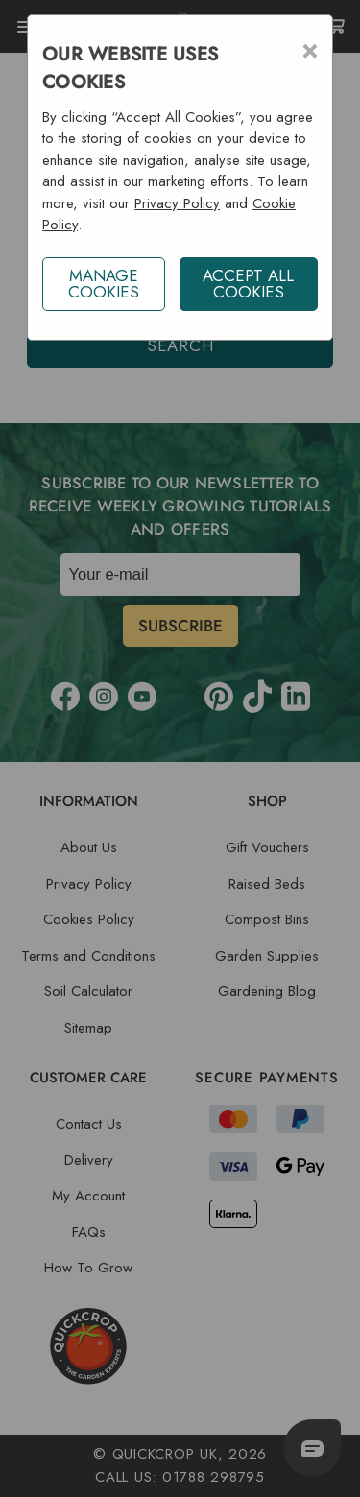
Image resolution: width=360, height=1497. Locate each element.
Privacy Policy (177, 203)
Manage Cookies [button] (103, 283)
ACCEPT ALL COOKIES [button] (248, 283)
